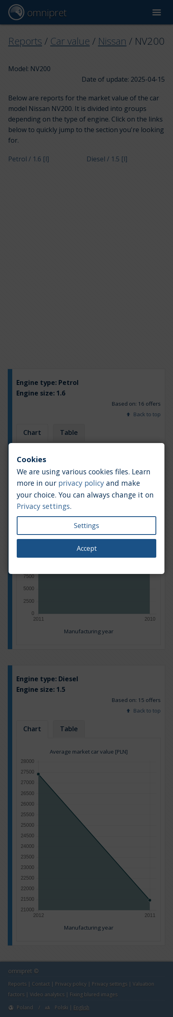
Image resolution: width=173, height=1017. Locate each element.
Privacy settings (43, 506)
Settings (86, 525)
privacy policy (81, 483)
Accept (87, 548)
